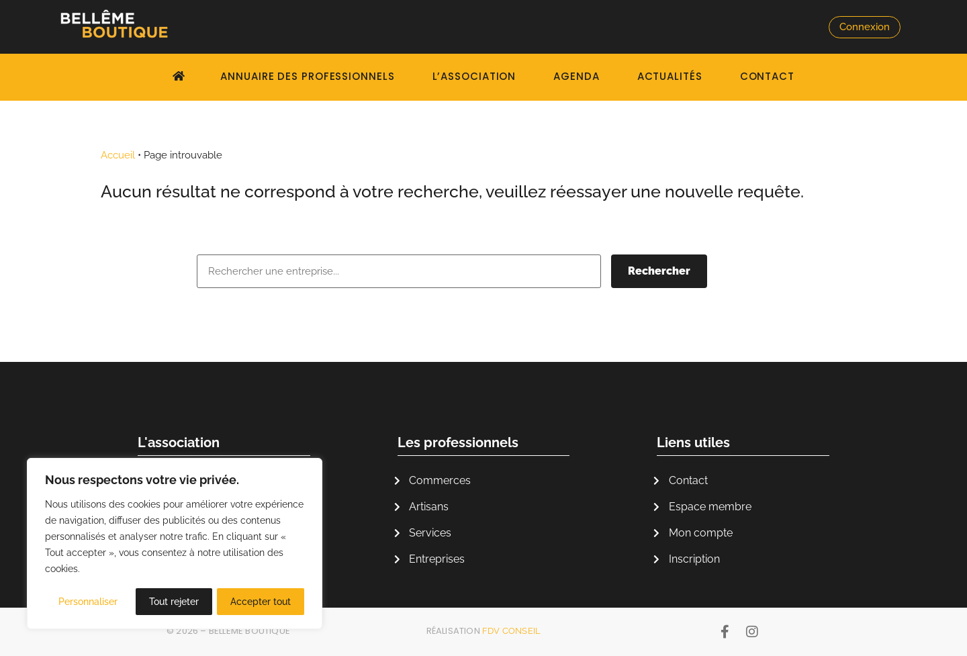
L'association (179, 442)
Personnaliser (88, 601)
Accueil (118, 155)
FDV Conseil (511, 631)
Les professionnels (458, 442)
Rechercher (659, 271)
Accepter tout (260, 601)
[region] (174, 544)
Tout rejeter (174, 601)
